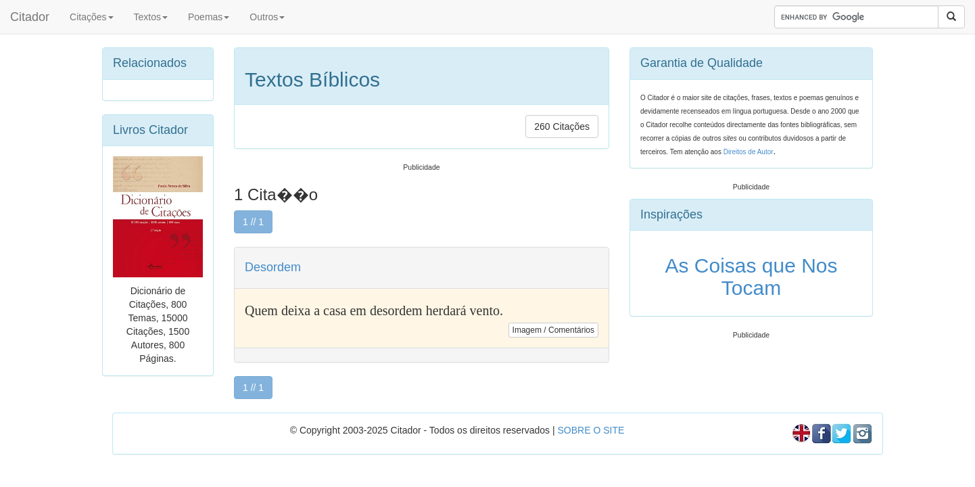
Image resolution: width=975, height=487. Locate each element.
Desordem (273, 267)
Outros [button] (267, 16)
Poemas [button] (208, 16)
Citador (29, 17)
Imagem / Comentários (553, 330)
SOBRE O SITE (590, 430)
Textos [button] (151, 16)
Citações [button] (91, 16)
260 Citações (562, 126)
